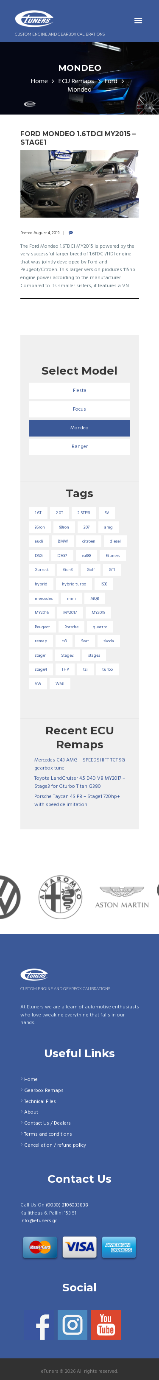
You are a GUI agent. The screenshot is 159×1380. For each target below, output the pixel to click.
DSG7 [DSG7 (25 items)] (62, 555)
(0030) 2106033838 (67, 1205)
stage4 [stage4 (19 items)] (41, 669)
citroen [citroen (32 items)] (88, 541)
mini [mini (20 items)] (71, 598)
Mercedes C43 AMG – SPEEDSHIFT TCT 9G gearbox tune (79, 764)
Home (39, 82)
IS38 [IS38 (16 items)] (103, 584)
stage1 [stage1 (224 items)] (41, 655)
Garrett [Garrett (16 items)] (42, 569)
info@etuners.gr (38, 1221)
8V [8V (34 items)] (107, 512)
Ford (111, 82)
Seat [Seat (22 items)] (85, 641)
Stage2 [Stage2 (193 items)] (67, 655)
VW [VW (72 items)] (38, 683)
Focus (79, 410)
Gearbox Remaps (44, 1090)
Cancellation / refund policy (55, 1145)
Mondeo (79, 428)
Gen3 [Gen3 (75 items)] (68, 569)
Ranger (80, 447)
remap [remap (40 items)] (41, 641)
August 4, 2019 (46, 233)
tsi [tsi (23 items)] (85, 669)
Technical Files (40, 1101)
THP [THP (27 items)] (65, 669)
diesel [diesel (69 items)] (115, 541)
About (31, 1112)
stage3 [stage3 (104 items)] (94, 655)
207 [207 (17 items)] (87, 527)
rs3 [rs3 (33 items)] (64, 641)
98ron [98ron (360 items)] (64, 527)
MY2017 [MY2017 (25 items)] (70, 612)
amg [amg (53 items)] (108, 527)
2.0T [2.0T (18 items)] (59, 512)
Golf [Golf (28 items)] (91, 569)
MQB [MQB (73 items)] (94, 598)
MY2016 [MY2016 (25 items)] (42, 612)
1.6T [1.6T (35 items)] (38, 512)
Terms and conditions (48, 1134)
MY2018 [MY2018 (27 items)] (98, 612)
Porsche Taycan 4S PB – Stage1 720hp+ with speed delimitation (77, 800)
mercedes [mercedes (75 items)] (44, 598)
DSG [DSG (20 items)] (39, 555)
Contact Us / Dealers (47, 1123)
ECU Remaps (76, 82)
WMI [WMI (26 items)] (60, 683)
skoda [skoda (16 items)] (108, 641)
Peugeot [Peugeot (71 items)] (42, 627)
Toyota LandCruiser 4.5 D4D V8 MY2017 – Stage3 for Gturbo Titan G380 (79, 782)
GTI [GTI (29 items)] (112, 569)
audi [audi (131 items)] (39, 541)
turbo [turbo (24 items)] (107, 669)
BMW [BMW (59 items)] (63, 541)
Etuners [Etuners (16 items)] (113, 555)
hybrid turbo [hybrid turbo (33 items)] (74, 584)
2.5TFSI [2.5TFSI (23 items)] (84, 512)
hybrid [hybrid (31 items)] (41, 584)
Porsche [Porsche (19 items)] (71, 627)
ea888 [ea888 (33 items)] (86, 555)
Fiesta (79, 391)
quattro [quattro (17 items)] (100, 627)
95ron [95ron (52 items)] (40, 527)
